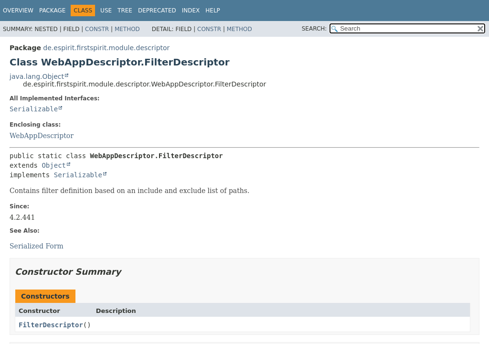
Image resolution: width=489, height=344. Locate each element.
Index (191, 10)
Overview (18, 10)
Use (106, 10)
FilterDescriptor (51, 325)
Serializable (34, 109)
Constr (97, 29)
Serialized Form (37, 246)
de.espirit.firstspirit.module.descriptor (106, 48)
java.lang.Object (37, 76)
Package (52, 10)
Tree (124, 10)
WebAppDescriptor (42, 136)
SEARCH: (314, 28)
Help (212, 10)
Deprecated (157, 10)
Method (127, 29)
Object (54, 165)
